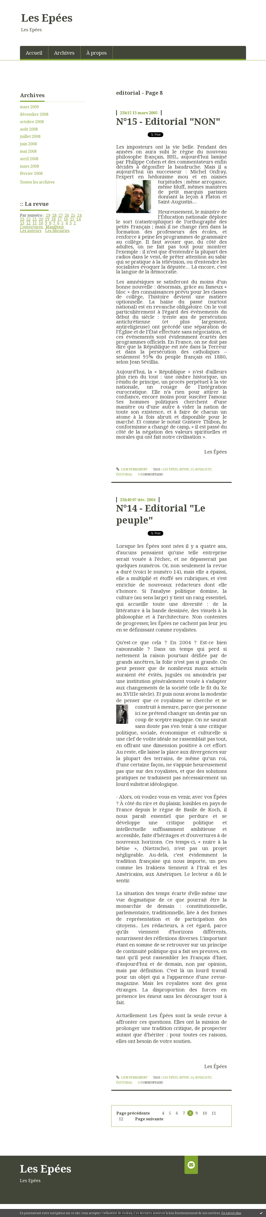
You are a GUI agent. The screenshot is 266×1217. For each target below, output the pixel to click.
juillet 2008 (30, 136)
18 (53, 219)
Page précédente (133, 1113)
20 (41, 219)
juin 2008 (28, 143)
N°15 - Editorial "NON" (168, 121)
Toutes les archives (37, 182)
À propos (96, 53)
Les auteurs (30, 230)
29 (48, 215)
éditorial (124, 474)
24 (79, 215)
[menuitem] (34, 52)
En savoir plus (231, 1213)
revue (184, 469)
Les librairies (57, 230)
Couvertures (32, 226)
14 (78, 219)
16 (66, 219)
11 (34, 223)
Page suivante (149, 1119)
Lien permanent (131, 469)
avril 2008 (29, 158)
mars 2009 (29, 106)
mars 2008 (29, 166)
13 (22, 223)
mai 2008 (28, 151)
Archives (64, 53)
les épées (170, 469)
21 (34, 219)
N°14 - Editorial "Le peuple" (160, 514)
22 (28, 219)
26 (67, 215)
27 (60, 215)
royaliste (203, 469)
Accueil (34, 53)
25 (73, 215)
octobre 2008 (32, 121)
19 (47, 219)
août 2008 (29, 129)
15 (72, 219)
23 (22, 219)
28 (54, 215)
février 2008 (31, 173)
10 (41, 223)
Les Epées (46, 17)
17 (59, 219)
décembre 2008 (34, 114)
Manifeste (54, 226)
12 (28, 223)
